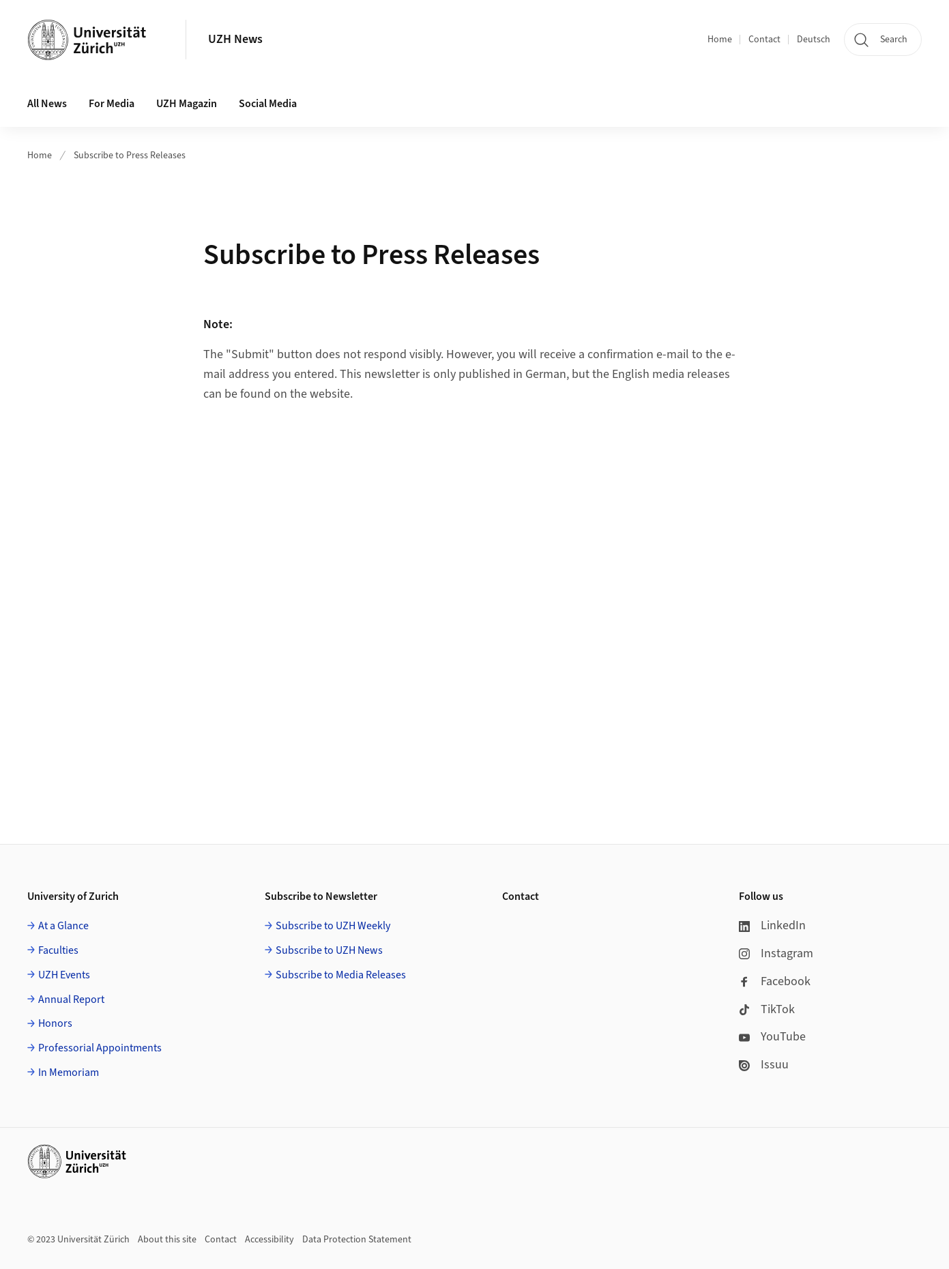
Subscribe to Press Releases (130, 155)
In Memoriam (68, 1072)
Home (719, 39)
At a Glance (63, 925)
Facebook (775, 981)
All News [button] (47, 103)
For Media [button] (111, 103)
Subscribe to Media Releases (341, 974)
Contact (764, 39)
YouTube (772, 1036)
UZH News (235, 39)
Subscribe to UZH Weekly (333, 925)
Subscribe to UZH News (329, 950)
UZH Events (64, 974)
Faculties (58, 950)
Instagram (776, 953)
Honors (55, 1023)
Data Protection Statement (356, 1239)
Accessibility (269, 1239)
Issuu (764, 1064)
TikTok (767, 1009)
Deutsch (813, 39)
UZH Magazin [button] (186, 103)
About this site (167, 1239)
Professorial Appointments (100, 1047)
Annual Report (71, 999)
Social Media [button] (268, 103)
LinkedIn (772, 925)
